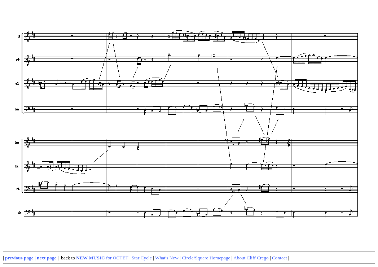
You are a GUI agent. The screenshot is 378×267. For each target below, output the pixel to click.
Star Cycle (142, 258)
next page (46, 258)
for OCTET (102, 258)
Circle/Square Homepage (206, 258)
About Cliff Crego (251, 258)
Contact (279, 258)
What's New (167, 258)
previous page (19, 258)
